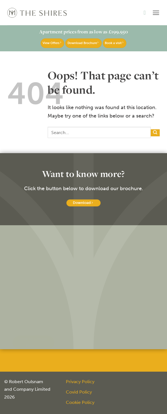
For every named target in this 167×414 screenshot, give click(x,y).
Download (82, 203)
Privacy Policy (80, 381)
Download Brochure (83, 43)
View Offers (52, 43)
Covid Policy (79, 392)
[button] (156, 12)
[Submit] (155, 132)
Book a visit (114, 43)
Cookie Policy (80, 402)
